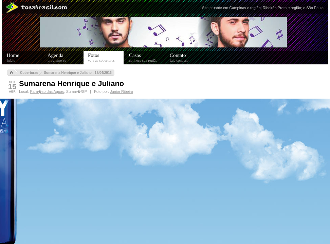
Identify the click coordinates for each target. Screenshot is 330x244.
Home (25, 58)
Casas (147, 58)
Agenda (66, 58)
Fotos (106, 58)
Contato (188, 58)
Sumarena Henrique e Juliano (71, 83)
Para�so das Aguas (47, 91)
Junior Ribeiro (121, 91)
